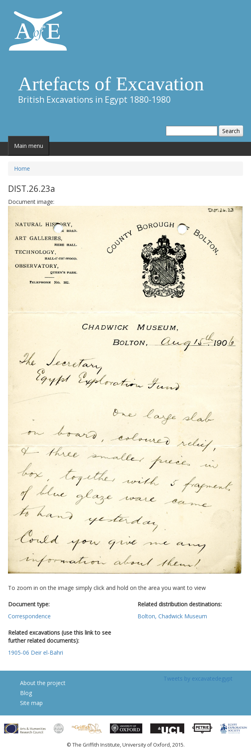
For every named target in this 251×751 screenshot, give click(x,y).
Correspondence (29, 616)
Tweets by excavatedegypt (198, 678)
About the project (43, 683)
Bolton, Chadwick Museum (172, 616)
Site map (31, 703)
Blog (26, 693)
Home (22, 168)
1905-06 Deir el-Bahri (35, 652)
